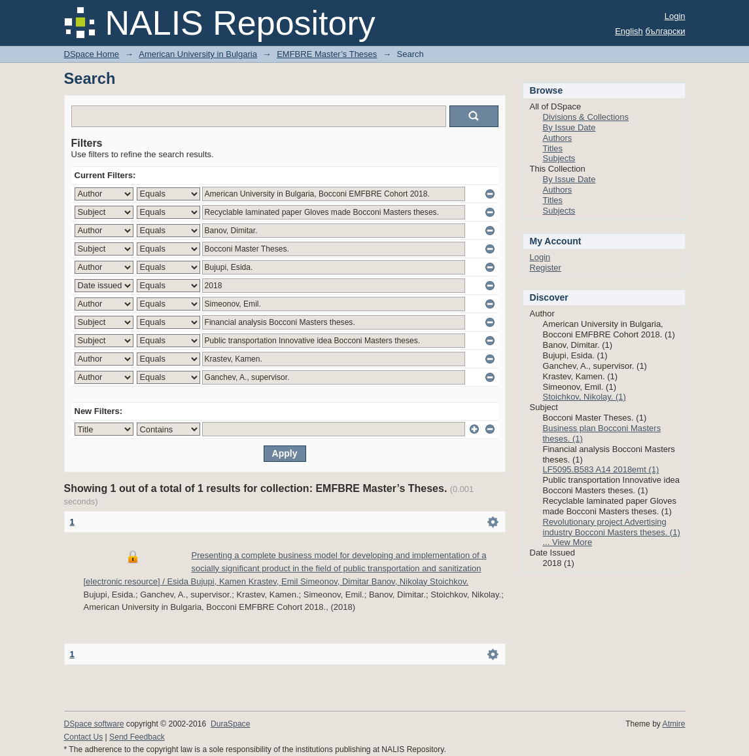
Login (675, 16)
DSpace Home (92, 54)
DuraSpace (230, 723)
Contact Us (83, 737)
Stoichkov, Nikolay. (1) (584, 397)
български (665, 31)
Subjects (559, 158)
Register (545, 268)
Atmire (674, 723)
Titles (553, 148)
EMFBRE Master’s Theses (327, 54)
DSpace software (94, 723)
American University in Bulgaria (198, 54)
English (629, 31)
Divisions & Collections (586, 117)
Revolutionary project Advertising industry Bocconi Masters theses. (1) (611, 527)
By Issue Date (569, 127)
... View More (568, 542)
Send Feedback (137, 737)
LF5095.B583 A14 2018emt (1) (601, 469)
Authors (557, 138)
